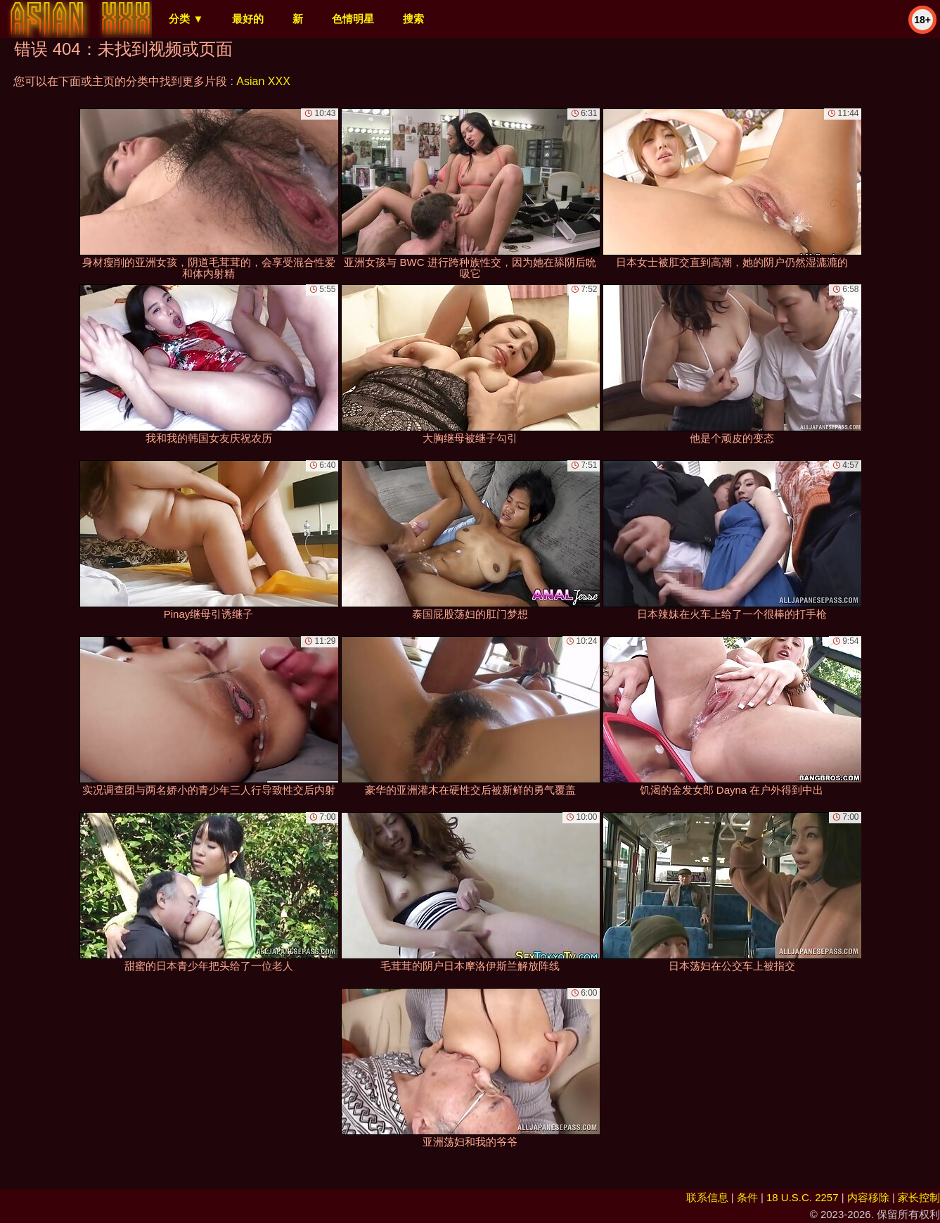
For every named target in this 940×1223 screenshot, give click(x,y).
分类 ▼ (186, 19)
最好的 (248, 19)
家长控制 (919, 1197)
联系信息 (707, 1197)
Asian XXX (263, 81)
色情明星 (353, 19)
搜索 (413, 19)
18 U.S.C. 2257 (802, 1197)
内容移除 (868, 1197)
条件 (747, 1197)
